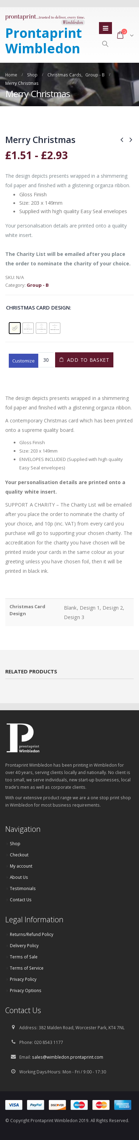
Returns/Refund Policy (31, 934)
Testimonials (23, 888)
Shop (15, 843)
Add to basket (88, 360)
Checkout (19, 854)
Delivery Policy (24, 945)
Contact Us (21, 899)
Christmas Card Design (38, 307)
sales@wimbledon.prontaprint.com (67, 1057)
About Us (19, 877)
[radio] (14, 328)
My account (21, 866)
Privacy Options (25, 990)
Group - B (38, 285)
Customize (23, 361)
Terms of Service (27, 968)
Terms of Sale (24, 956)
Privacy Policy (23, 979)
